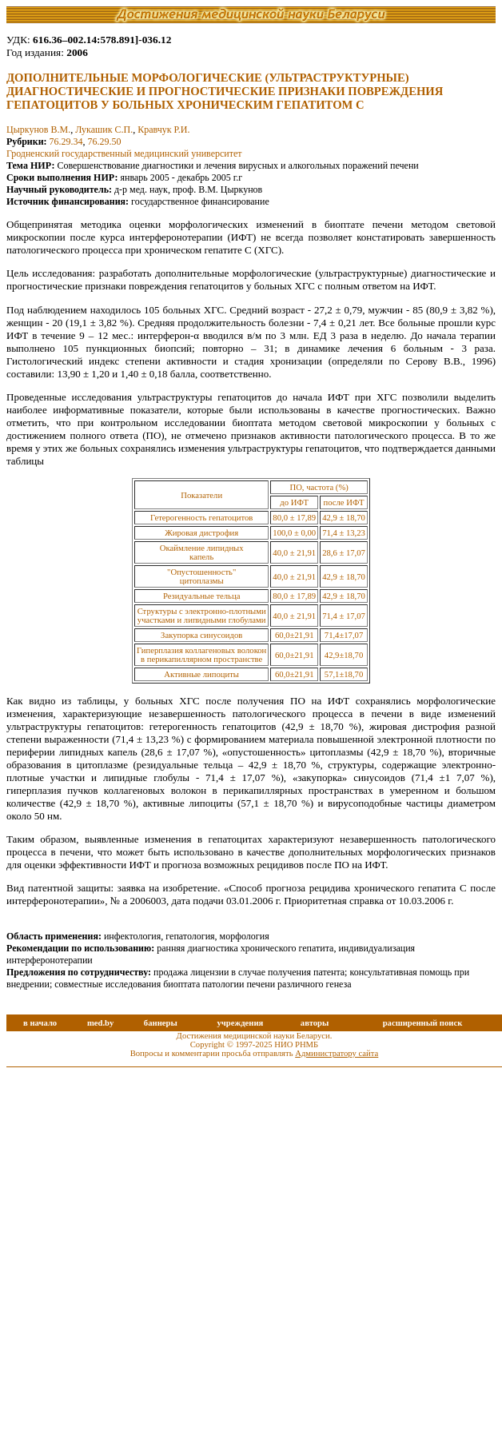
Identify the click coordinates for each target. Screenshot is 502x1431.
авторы (315, 1022)
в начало (40, 1022)
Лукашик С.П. (104, 129)
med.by (100, 1022)
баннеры (160, 1022)
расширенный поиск (423, 1022)
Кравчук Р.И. (163, 129)
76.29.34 (66, 141)
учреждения (240, 1022)
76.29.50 (105, 141)
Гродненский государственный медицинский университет (124, 153)
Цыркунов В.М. (38, 129)
